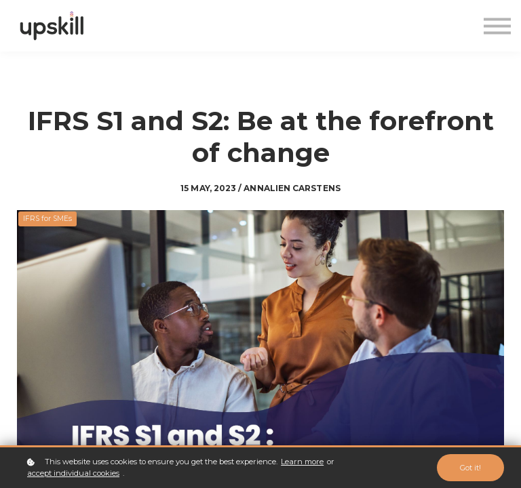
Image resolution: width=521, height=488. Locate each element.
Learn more (302, 461)
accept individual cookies (73, 473)
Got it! (470, 467)
